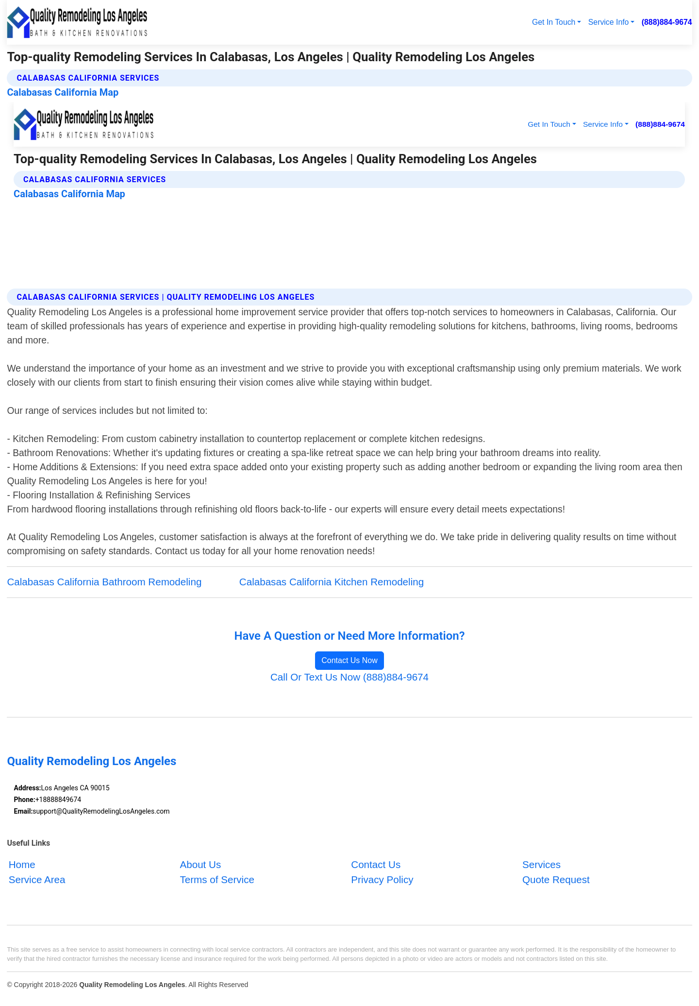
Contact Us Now (349, 660)
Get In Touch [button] (553, 22)
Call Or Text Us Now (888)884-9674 (349, 676)
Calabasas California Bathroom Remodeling (104, 581)
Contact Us (375, 864)
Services (541, 864)
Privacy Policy (382, 880)
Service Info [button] (608, 22)
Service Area (37, 880)
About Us (200, 864)
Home (22, 864)
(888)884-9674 (667, 22)
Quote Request (556, 880)
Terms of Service (217, 880)
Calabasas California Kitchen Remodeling (331, 581)
